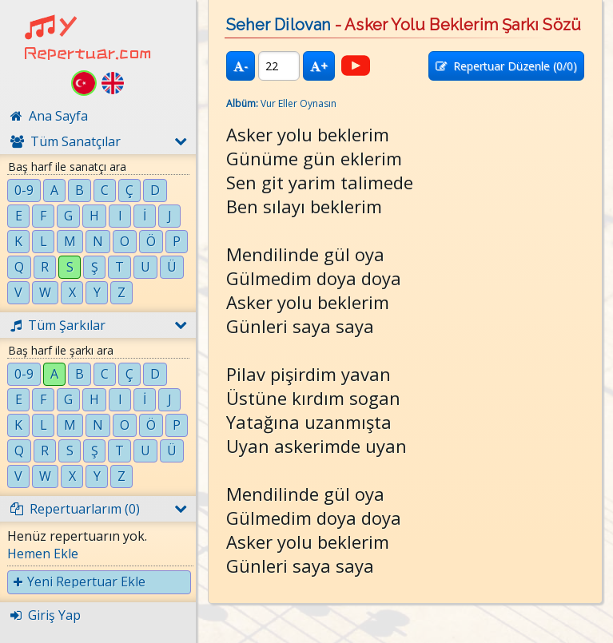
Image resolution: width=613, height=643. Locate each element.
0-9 (24, 190)
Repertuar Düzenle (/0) (506, 65)
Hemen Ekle (42, 553)
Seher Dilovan (278, 24)
